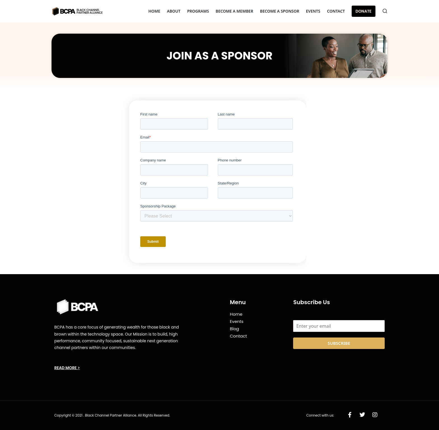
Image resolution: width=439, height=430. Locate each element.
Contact (238, 336)
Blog (234, 329)
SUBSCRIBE (339, 343)
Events (236, 321)
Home (236, 314)
